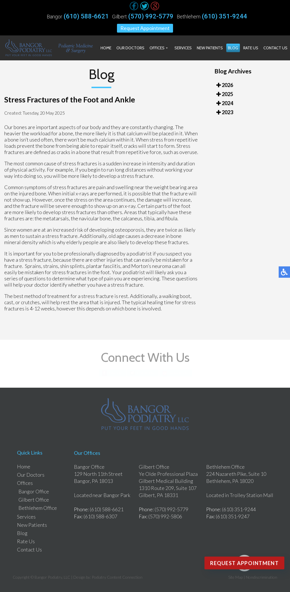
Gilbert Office (33, 499)
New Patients (210, 47)
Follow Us (145, 372)
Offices (157, 47)
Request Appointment (145, 28)
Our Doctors (130, 47)
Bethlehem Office (37, 508)
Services (183, 47)
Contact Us (275, 47)
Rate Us (250, 47)
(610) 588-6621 (86, 16)
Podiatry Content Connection (117, 577)
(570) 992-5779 (150, 16)
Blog (233, 47)
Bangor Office (33, 491)
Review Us (178, 372)
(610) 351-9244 (224, 16)
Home (106, 47)
